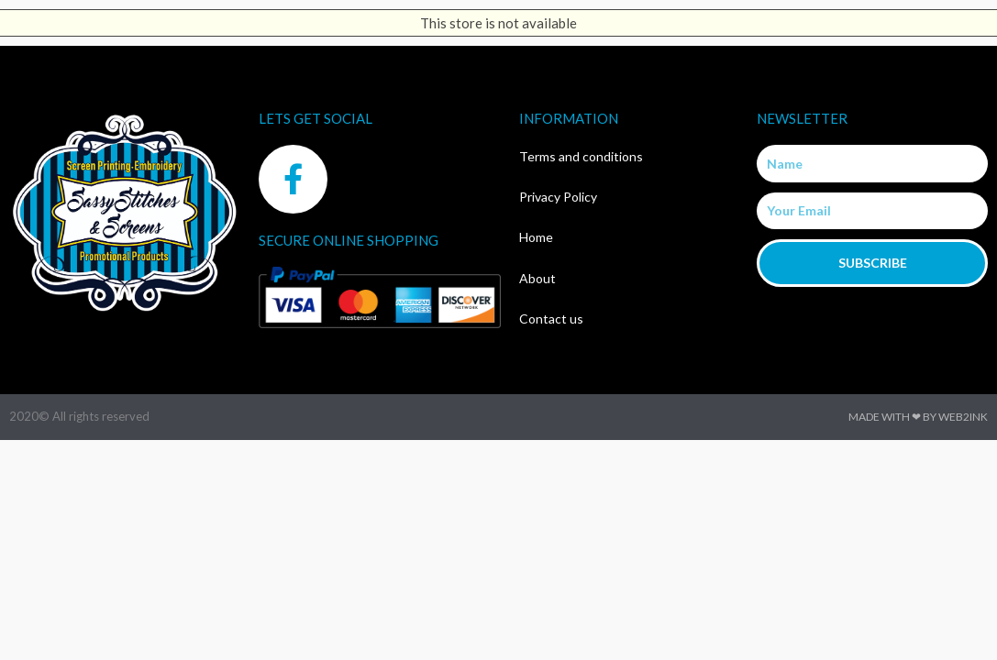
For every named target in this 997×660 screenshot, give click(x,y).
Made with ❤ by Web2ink (918, 417)
